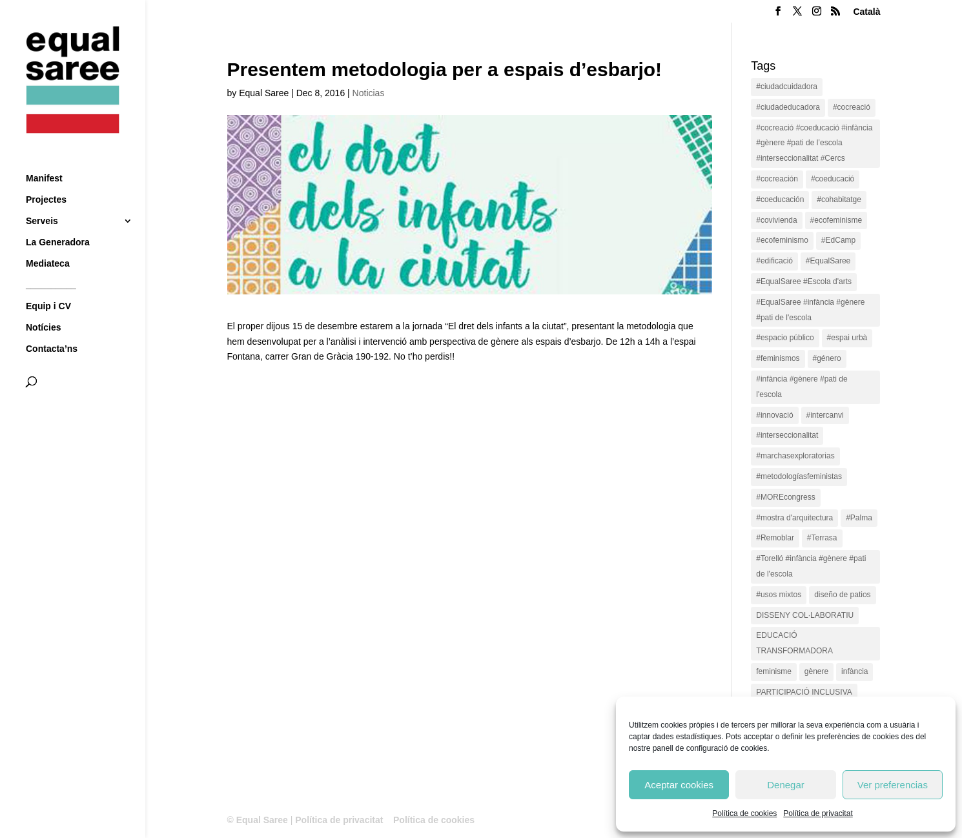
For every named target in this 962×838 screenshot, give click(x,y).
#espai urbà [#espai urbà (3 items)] (847, 337)
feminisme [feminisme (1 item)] (774, 671)
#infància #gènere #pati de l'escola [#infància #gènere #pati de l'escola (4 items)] (801, 386)
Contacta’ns (51, 325)
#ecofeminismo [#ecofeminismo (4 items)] (782, 240)
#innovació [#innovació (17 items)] (774, 415)
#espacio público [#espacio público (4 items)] (785, 337)
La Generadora (58, 218)
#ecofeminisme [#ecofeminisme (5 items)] (836, 220)
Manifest (44, 154)
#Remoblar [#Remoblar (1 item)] (775, 537)
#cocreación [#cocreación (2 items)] (777, 178)
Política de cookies (744, 813)
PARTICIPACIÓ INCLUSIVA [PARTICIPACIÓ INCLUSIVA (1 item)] (804, 692)
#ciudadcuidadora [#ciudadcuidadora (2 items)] (786, 86)
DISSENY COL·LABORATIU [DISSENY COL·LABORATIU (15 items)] (805, 615)
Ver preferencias (892, 784)
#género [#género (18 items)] (827, 358)
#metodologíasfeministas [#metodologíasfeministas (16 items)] (799, 476)
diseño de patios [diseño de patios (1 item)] (842, 594)
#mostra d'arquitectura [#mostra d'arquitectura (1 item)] (794, 517)
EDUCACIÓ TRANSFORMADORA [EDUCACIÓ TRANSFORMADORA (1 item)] (794, 643)
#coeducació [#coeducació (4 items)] (832, 178)
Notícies (43, 304)
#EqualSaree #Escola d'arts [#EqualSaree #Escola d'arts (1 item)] (804, 281)
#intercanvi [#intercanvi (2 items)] (825, 415)
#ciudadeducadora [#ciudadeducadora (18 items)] (788, 107)
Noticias (369, 93)
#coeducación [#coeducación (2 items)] (780, 199)
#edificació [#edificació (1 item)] (774, 260)
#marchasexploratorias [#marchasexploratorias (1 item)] (795, 455)
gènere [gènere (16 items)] (816, 671)
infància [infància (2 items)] (854, 671)
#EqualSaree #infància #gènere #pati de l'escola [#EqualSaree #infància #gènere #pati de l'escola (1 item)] (810, 310)
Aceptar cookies (678, 784)
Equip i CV (48, 282)
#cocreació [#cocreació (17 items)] (851, 107)
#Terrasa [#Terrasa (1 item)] (822, 537)
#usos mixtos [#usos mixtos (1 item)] (778, 594)
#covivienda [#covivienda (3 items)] (776, 220)
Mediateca (48, 240)
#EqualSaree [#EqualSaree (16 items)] (828, 260)
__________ (51, 261)
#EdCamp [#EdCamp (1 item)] (838, 240)
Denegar (785, 784)
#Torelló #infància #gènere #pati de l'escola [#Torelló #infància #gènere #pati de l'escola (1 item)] (811, 566)
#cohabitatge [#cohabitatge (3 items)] (839, 199)
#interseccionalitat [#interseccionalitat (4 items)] (787, 435)
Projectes (46, 176)
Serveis (42, 197)
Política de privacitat (817, 813)
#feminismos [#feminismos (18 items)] (777, 358)
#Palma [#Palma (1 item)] (859, 517)
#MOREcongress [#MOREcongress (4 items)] (785, 497)
